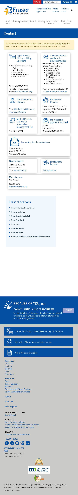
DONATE (37, 1)
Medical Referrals (56, 10)
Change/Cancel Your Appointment (43, 10)
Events (7, 371)
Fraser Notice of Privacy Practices (18, 389)
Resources (24, 20)
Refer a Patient (10, 414)
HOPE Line (9, 401)
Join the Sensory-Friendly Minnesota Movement (22, 424)
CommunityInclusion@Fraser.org (55, 91)
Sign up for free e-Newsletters (26, 352)
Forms (7, 381)
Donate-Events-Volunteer (51, 22)
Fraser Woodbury (17, 232)
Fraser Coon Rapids (17, 220)
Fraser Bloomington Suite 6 (20, 216)
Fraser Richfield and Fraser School (22, 207)
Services (16, 20)
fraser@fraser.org (20, 170)
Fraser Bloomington (18, 212)
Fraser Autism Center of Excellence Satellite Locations (30, 236)
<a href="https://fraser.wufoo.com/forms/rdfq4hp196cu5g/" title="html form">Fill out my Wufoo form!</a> (39, 272)
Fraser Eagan (15, 224)
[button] (71, 10)
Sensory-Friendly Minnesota (66, 22)
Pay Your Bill (9, 378)
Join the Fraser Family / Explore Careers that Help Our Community (39, 331)
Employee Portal (65, 10)
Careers (41, 20)
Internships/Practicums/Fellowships (17, 434)
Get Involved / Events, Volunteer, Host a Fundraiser (33, 341)
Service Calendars (11, 383)
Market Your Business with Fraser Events (19, 427)
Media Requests (11, 406)
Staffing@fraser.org (49, 170)
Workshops (9, 386)
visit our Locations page (23, 91)
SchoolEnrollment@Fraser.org (24, 109)
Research (33, 20)
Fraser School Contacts (17, 111)
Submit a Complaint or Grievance (17, 391)
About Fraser (8, 22)
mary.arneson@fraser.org (18, 186)
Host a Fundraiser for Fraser (15, 422)
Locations (8, 366)
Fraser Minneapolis (17, 228)
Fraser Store (9, 373)
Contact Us (9, 363)
